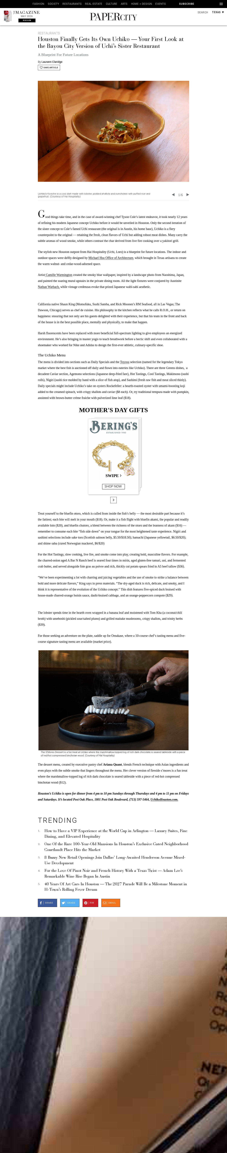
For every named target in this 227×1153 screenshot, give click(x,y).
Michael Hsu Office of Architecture (110, 258)
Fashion (38, 3)
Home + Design (141, 3)
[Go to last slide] (173, 194)
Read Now (27, 20)
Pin (88, 902)
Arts (124, 3)
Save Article (49, 67)
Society (53, 3)
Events (160, 3)
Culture (111, 3)
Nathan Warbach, (49, 287)
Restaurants (72, 3)
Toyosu (124, 362)
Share (45, 902)
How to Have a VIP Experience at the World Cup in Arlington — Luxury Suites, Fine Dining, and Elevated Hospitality (115, 834)
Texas (218, 12)
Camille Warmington (58, 275)
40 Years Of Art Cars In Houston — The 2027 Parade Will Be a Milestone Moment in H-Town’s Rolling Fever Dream (115, 887)
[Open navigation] (221, 4)
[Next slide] (187, 194)
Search (203, 12)
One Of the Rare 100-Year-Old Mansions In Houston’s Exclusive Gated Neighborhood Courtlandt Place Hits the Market (116, 847)
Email (109, 902)
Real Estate (93, 3)
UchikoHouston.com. (164, 799)
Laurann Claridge (52, 61)
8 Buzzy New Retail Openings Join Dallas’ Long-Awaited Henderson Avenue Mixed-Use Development (115, 860)
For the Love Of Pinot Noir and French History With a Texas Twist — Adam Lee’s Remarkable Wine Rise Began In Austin (113, 874)
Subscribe (186, 3)
